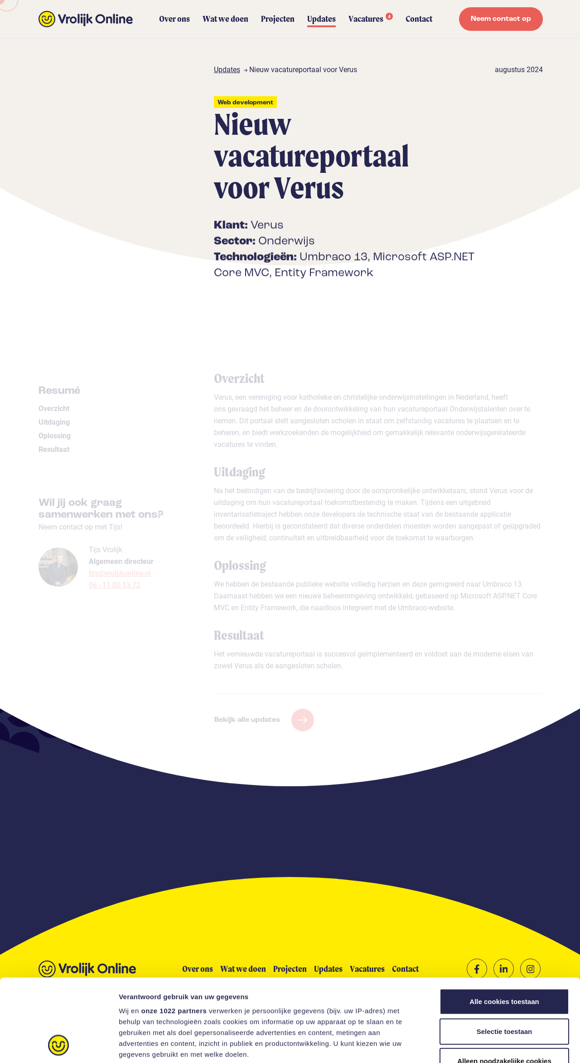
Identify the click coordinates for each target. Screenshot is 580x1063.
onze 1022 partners (174, 933)
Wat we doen (225, 19)
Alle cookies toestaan (504, 924)
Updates (321, 19)
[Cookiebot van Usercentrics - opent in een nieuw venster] (58, 1045)
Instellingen (487, 1045)
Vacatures (370, 18)
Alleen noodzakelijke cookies (504, 984)
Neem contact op (501, 19)
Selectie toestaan (504, 954)
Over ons (174, 19)
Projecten (278, 19)
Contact (419, 19)
